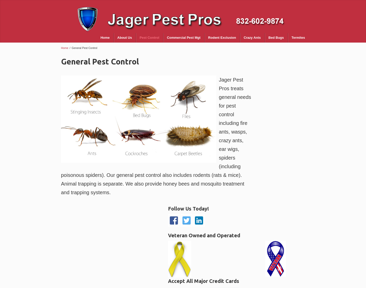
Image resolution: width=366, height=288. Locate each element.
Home (64, 47)
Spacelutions (292, 282)
